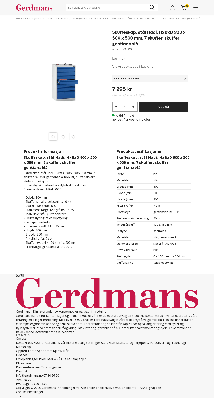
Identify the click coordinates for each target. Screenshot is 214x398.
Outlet (65, 359)
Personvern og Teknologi (168, 343)
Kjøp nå (163, 107)
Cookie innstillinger (29, 392)
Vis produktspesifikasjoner (133, 66)
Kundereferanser (28, 367)
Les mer (118, 58)
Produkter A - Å (49, 359)
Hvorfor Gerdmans (47, 343)
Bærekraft (108, 343)
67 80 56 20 (51, 375)
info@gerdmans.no (29, 375)
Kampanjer (78, 359)
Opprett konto (26, 351)
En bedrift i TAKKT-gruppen (141, 388)
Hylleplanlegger (27, 359)
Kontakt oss (24, 343)
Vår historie (69, 343)
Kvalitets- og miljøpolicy (132, 343)
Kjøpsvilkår (61, 351)
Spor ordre (44, 351)
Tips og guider (51, 367)
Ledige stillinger (89, 343)
